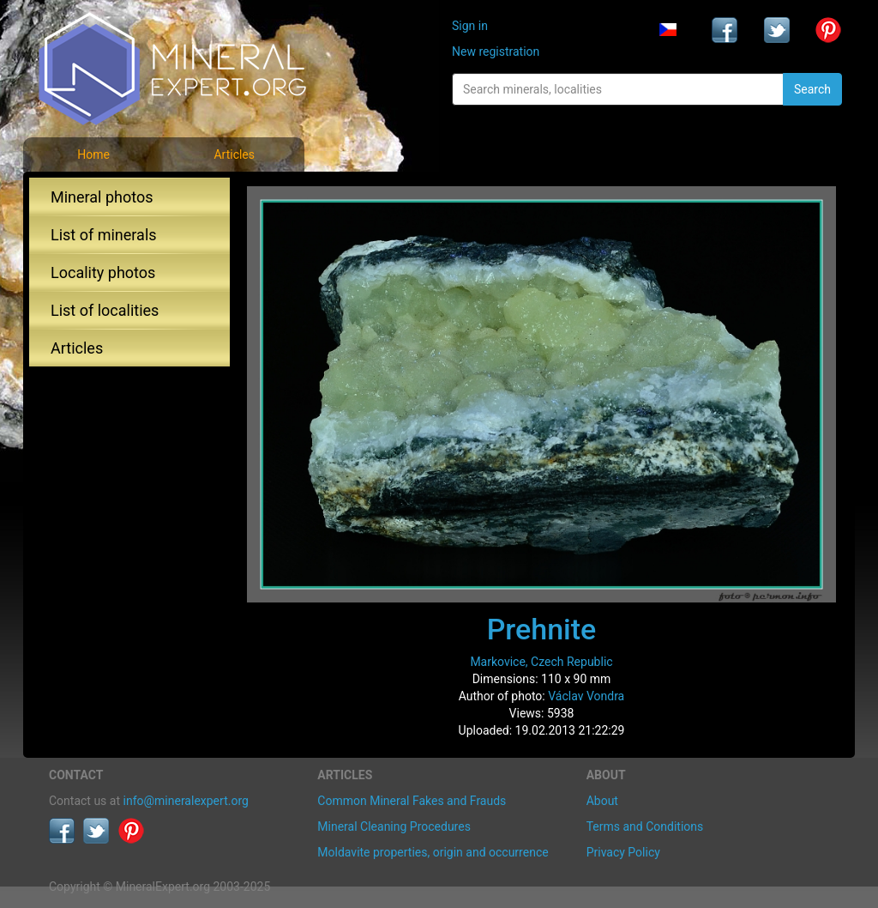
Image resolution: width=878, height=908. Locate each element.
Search (812, 89)
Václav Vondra (586, 696)
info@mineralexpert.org (186, 801)
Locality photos (103, 272)
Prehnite (542, 629)
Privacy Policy (623, 852)
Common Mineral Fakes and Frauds (411, 801)
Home (93, 154)
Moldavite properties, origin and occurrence (432, 852)
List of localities (105, 310)
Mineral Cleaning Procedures (394, 826)
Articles (234, 154)
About (602, 801)
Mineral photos (102, 197)
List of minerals (104, 235)
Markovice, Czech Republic (541, 662)
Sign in (470, 26)
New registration (495, 51)
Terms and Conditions (645, 826)
